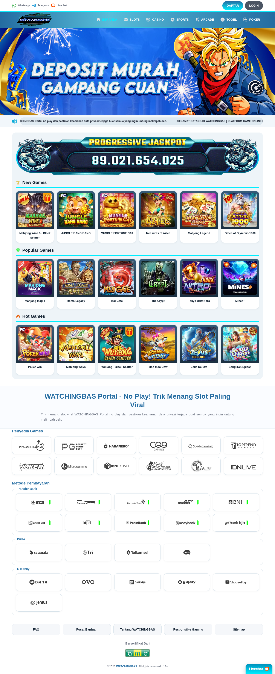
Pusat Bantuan (86, 629)
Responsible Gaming (188, 629)
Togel (228, 19)
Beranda (106, 19)
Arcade (204, 19)
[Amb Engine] (137, 654)
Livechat (59, 5)
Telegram (40, 5)
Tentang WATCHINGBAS (137, 629)
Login (254, 5)
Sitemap (239, 629)
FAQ (36, 629)
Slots (132, 19)
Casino (155, 19)
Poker (251, 19)
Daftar (233, 5)
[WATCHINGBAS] (35, 19)
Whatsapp (21, 5)
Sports (179, 19)
